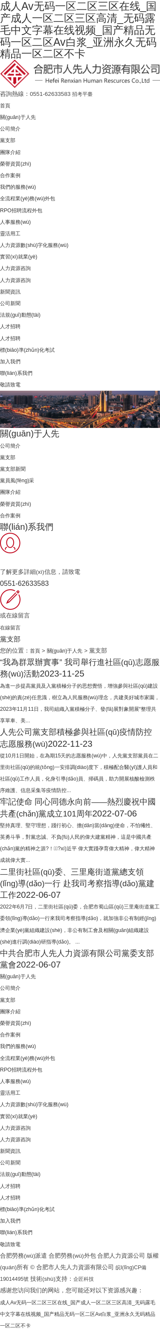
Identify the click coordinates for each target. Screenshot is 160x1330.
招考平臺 (84, 92)
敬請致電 (12, 383)
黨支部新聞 (15, 467)
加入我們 (12, 360)
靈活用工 (12, 232)
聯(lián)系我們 (18, 371)
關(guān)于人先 (20, 116)
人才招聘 (12, 325)
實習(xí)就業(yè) (21, 255)
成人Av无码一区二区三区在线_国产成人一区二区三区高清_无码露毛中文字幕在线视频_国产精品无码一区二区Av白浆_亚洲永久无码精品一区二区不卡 (78, 1312)
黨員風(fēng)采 (19, 479)
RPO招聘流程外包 (24, 208)
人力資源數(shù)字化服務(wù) (39, 243)
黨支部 (9, 139)
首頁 (6, 104)
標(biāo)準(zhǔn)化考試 (30, 348)
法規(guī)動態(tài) (23, 313)
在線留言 (12, 626)
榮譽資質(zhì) (17, 162)
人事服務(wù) (17, 220)
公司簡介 (12, 127)
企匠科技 (88, 1277)
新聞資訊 (12, 290)
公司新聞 (12, 302)
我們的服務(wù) (20, 185)
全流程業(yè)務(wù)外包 (31, 197)
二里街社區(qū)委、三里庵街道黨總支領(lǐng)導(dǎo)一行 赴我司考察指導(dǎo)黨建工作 (78, 881)
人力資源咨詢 (18, 267)
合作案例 (12, 174)
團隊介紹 (12, 150)
